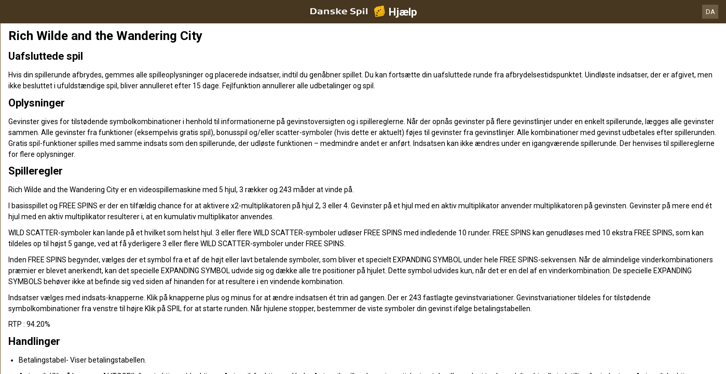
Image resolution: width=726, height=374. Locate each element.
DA (710, 12)
